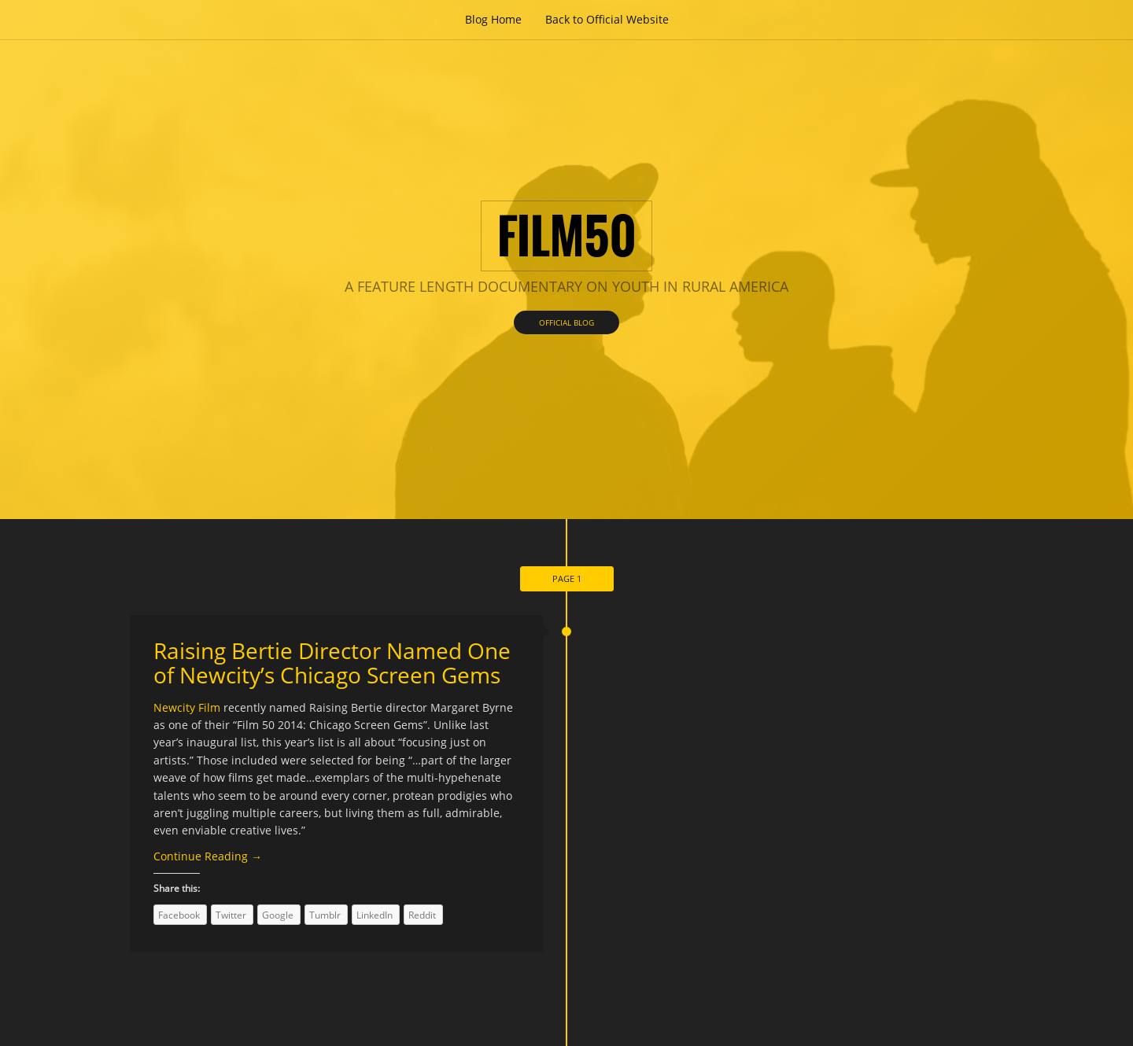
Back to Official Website (607, 19)
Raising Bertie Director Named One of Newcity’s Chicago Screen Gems (332, 662)
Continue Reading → (207, 856)
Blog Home (493, 19)
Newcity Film (188, 707)
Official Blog (566, 322)
